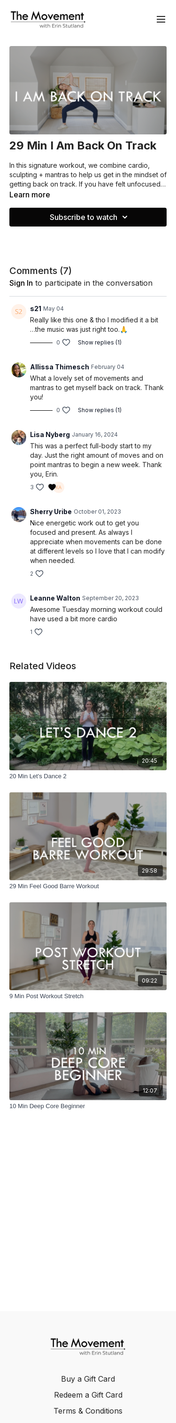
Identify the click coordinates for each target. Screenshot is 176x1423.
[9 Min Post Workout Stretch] (88, 996)
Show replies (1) (100, 342)
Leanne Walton (55, 598)
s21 (35, 309)
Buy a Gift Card (88, 1379)
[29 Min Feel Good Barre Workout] (88, 886)
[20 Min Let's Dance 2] (88, 776)
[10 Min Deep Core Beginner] (88, 1106)
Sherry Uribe (51, 512)
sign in (21, 283)
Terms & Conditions (88, 1410)
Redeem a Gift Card (88, 1395)
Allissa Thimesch (59, 367)
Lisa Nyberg (50, 434)
